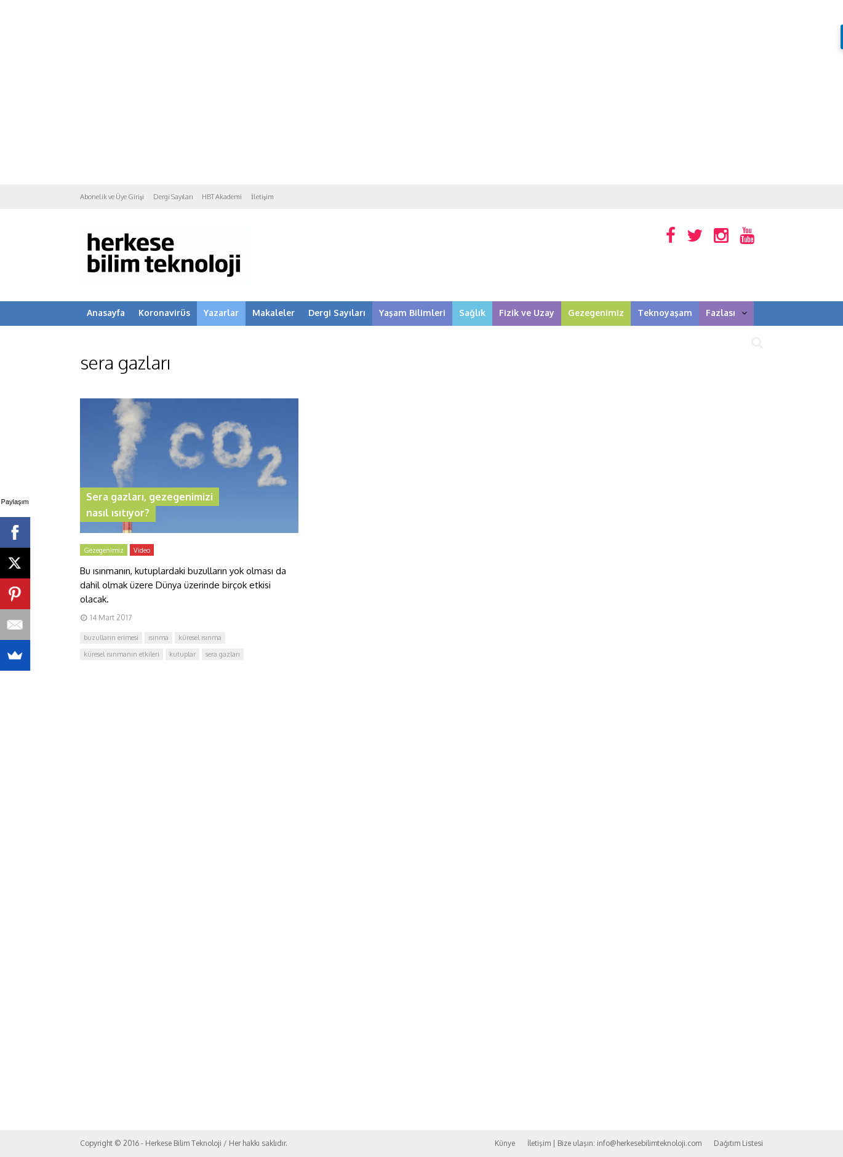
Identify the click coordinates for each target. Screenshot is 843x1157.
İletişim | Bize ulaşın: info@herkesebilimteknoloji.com (614, 1143)
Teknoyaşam (664, 312)
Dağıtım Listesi (738, 1143)
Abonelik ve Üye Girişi (112, 196)
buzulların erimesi (111, 637)
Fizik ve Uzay (526, 312)
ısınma (158, 637)
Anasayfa (106, 312)
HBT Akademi (222, 196)
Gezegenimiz (596, 312)
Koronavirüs (164, 312)
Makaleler (273, 312)
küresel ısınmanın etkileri (121, 654)
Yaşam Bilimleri (412, 312)
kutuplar (182, 654)
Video (142, 550)
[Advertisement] (421, 92)
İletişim (262, 196)
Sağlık (472, 312)
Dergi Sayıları (173, 196)
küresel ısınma (200, 637)
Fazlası (726, 312)
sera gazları (223, 654)
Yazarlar (221, 312)
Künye (505, 1143)
